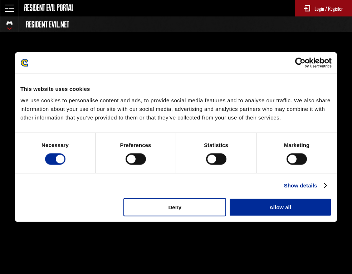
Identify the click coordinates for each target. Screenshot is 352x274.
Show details (300, 185)
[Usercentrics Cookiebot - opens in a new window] (300, 63)
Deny (175, 207)
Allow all (280, 207)
